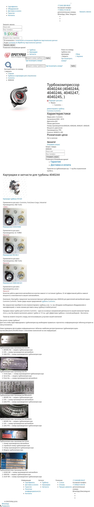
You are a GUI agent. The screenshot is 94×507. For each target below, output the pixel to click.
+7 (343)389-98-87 (79, 480)
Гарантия (11, 13)
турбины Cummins (48, 301)
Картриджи (33, 52)
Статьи (61, 482)
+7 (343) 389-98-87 (64, 5)
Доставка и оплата (14, 11)
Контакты (11, 15)
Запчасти (32, 54)
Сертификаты (13, 7)
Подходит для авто (55, 101)
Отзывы (62, 485)
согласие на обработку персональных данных (25, 43)
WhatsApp (4, 504)
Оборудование (13, 9)
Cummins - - (58, 105)
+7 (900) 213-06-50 (64, 3)
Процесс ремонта (65, 487)
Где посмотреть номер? (34, 61)
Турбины (32, 50)
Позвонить (5, 506)
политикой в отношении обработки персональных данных (36, 40)
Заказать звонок (84, 12)
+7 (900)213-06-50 (79, 485)
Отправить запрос (53, 145)
